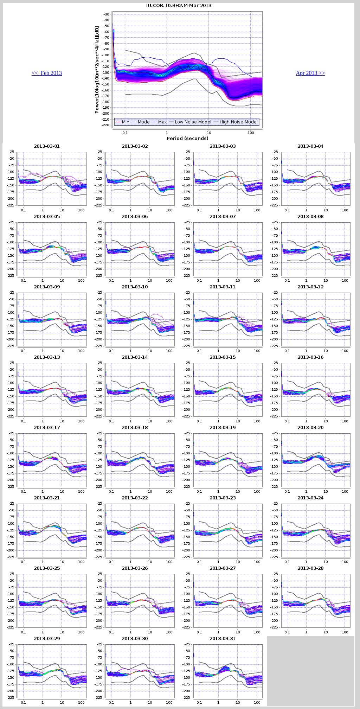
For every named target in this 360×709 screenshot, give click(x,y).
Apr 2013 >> (310, 73)
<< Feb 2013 (47, 73)
